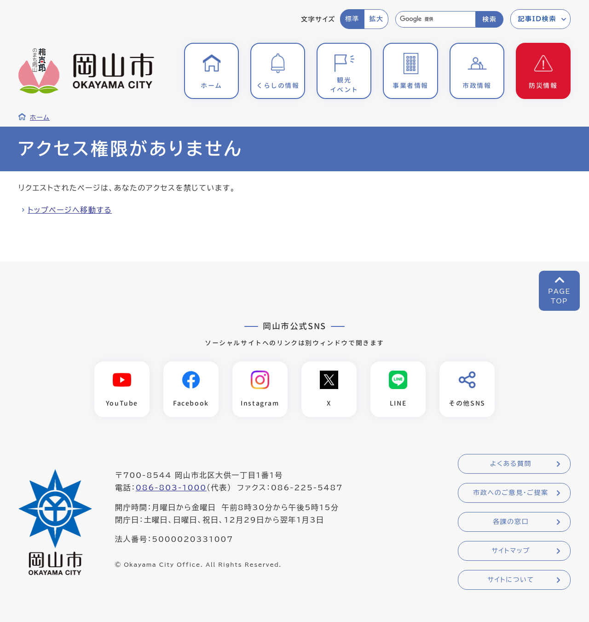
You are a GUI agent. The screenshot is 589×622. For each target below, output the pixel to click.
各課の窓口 (511, 521)
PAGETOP (559, 296)
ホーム (40, 117)
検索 (489, 19)
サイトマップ (510, 550)
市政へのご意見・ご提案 (511, 492)
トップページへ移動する (70, 210)
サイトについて (510, 579)
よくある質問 (510, 463)
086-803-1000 (171, 487)
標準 (352, 19)
